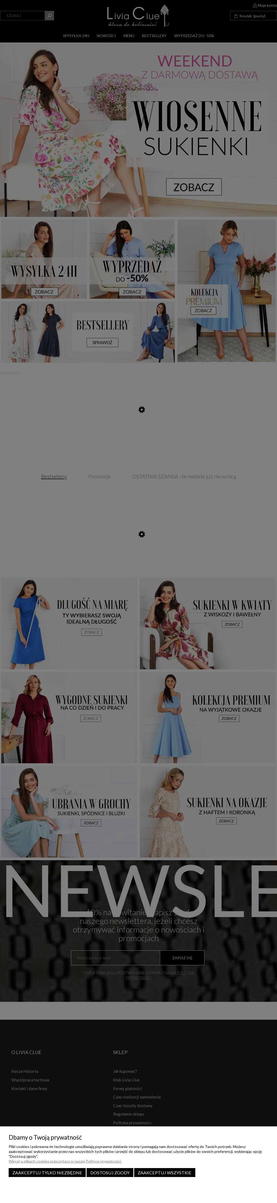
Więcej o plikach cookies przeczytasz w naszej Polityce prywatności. (65, 1161)
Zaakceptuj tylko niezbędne (47, 1172)
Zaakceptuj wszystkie (165, 1172)
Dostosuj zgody (110, 1172)
